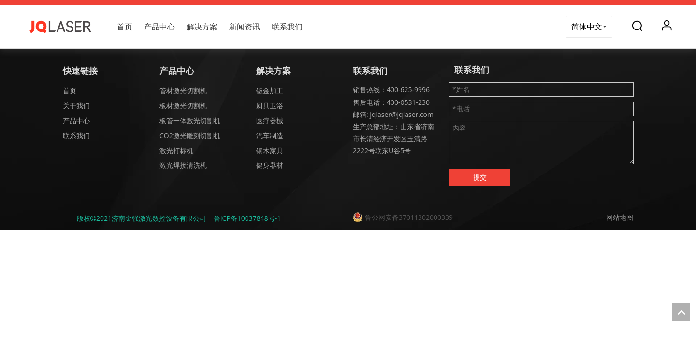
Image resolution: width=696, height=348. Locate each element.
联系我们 (287, 26)
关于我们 (76, 105)
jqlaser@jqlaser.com (401, 114)
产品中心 (159, 26)
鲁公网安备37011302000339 (409, 217)
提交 (480, 177)
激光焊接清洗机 (183, 165)
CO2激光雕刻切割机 (190, 135)
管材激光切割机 (183, 90)
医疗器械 (269, 120)
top (681, 312)
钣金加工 (269, 90)
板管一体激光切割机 (190, 120)
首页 (124, 26)
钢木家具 (269, 150)
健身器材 (269, 165)
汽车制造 (269, 135)
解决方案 (202, 26)
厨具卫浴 (269, 105)
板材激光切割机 (183, 105)
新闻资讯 (244, 26)
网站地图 (619, 217)
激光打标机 (176, 150)
